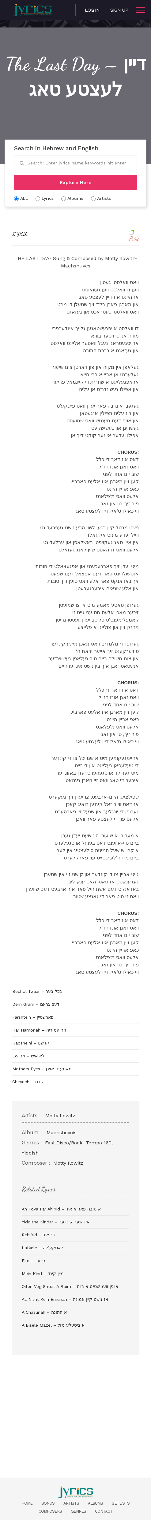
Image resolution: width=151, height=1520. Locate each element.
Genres (78, 1511)
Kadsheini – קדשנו (30, 1042)
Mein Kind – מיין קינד (43, 1273)
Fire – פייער (33, 1260)
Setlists (121, 1503)
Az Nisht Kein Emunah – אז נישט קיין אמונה (65, 1299)
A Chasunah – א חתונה (44, 1312)
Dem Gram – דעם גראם (35, 1004)
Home (26, 1503)
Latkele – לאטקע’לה (42, 1247)
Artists (71, 1503)
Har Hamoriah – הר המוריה (39, 1030)
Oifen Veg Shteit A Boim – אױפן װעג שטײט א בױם (70, 1286)
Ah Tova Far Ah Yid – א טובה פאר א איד (61, 1208)
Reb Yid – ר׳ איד (38, 1234)
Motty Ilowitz (60, 1116)
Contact (103, 1511)
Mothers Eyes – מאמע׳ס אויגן (42, 1068)
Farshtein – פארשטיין (33, 1017)
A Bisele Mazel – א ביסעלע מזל (53, 1325)
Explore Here (76, 182)
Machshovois (62, 1132)
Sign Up (119, 10)
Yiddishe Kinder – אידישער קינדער (55, 1221)
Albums (95, 1503)
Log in (92, 10)
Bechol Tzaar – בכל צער (37, 991)
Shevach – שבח (27, 1081)
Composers (50, 1511)
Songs (48, 1503)
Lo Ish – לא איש (28, 1055)
